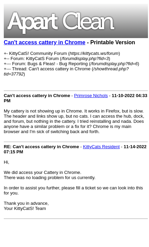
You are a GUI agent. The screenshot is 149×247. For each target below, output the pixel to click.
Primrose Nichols (91, 95)
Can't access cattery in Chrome (44, 42)
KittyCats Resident (101, 146)
